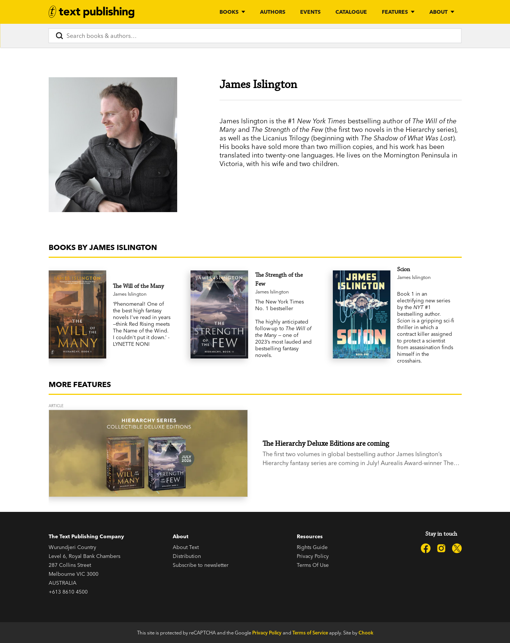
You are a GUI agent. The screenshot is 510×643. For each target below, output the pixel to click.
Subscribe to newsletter (200, 565)
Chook (365, 633)
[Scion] (426, 269)
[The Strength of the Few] (284, 280)
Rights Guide (312, 547)
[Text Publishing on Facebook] (426, 548)
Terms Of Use (313, 565)
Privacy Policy (313, 556)
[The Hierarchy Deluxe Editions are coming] (148, 453)
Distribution (187, 556)
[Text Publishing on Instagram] (441, 548)
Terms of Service (310, 633)
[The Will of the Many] (141, 286)
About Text (186, 547)
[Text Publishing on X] (457, 548)
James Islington (130, 294)
